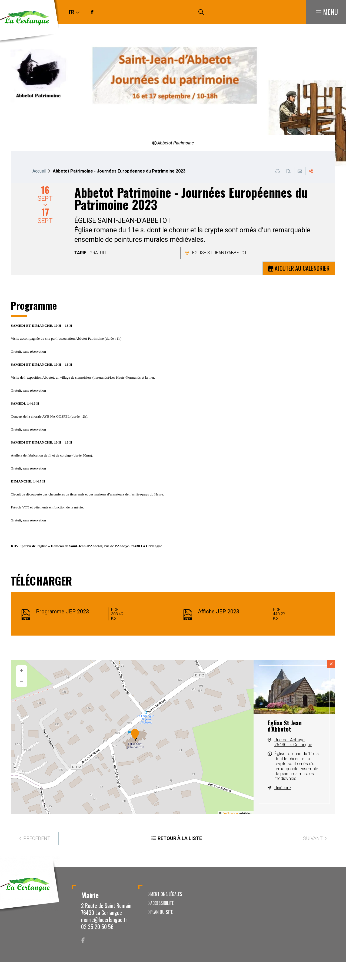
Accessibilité (162, 903)
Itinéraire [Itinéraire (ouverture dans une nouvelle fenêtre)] (282, 787)
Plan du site (161, 912)
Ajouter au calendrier (302, 268)
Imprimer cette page (277, 171)
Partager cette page (310, 171)
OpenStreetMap (230, 813)
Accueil (39, 171)
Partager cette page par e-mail (299, 171)
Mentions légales (166, 894)
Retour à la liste (180, 838)
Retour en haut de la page (334, 867)
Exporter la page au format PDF (288, 171)
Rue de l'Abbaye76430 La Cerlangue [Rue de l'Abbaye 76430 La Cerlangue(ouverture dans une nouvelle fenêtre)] (293, 742)
